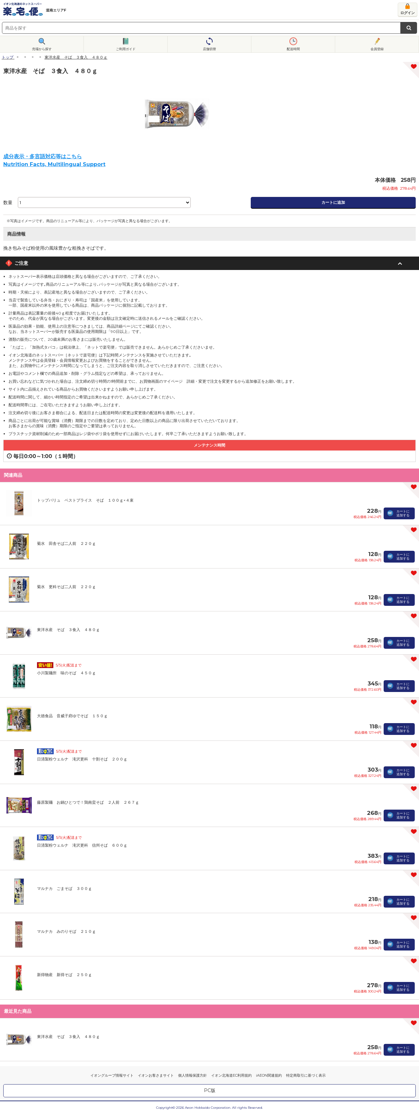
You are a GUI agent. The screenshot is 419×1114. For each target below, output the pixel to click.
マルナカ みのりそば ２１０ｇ (66, 931)
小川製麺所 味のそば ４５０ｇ (66, 672)
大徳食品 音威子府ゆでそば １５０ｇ (72, 715)
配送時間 (293, 49)
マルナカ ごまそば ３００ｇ (64, 888)
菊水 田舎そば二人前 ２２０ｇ (66, 543)
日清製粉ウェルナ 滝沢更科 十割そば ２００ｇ (82, 759)
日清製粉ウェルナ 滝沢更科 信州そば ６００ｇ (82, 845)
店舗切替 (209, 49)
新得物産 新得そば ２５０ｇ (64, 974)
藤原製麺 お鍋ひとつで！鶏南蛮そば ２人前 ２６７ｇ (88, 802)
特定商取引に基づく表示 (306, 1075)
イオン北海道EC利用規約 (231, 1075)
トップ (7, 57)
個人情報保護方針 (192, 1075)
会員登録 (377, 49)
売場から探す (42, 49)
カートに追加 (333, 202)
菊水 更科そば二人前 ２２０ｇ (66, 586)
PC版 (209, 1090)
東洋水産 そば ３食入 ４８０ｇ (68, 629)
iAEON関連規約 (269, 1075)
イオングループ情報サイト (112, 1075)
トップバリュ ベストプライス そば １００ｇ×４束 (85, 500)
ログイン (407, 12)
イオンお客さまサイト (156, 1075)
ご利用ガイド (126, 49)
